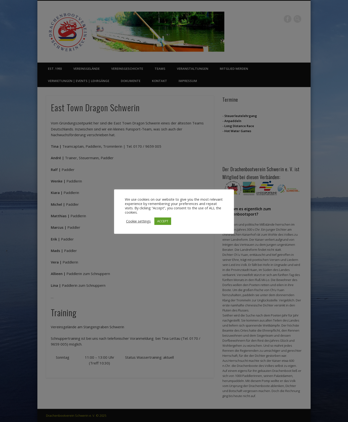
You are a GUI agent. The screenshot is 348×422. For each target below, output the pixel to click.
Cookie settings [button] (138, 221)
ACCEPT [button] (162, 221)
